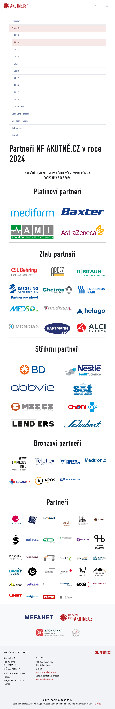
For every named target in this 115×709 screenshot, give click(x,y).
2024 (16, 42)
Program (16, 20)
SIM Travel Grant (20, 120)
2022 (16, 56)
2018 (16, 85)
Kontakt (15, 135)
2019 (16, 78)
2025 (16, 35)
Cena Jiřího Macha (20, 113)
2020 (16, 70)
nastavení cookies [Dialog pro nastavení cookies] (44, 679)
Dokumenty (17, 128)
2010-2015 (19, 106)
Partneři (16, 28)
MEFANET (97, 703)
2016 (16, 99)
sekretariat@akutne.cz (46, 672)
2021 (16, 63)
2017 (16, 92)
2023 (16, 49)
